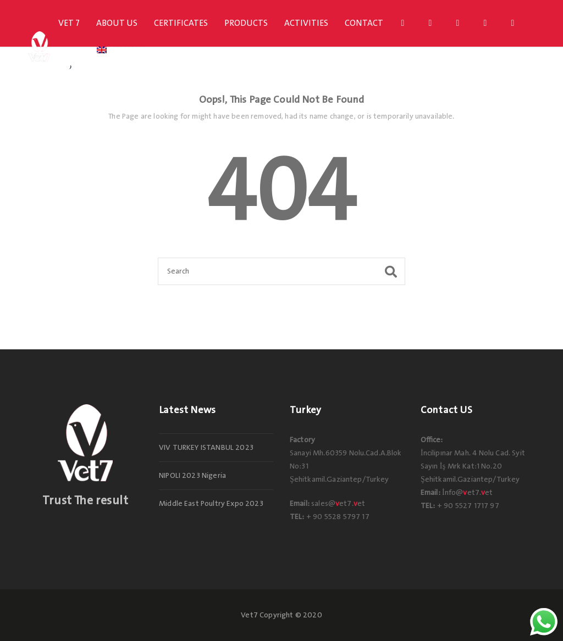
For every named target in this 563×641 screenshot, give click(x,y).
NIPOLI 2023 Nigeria (192, 476)
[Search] (281, 271)
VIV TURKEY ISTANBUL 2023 (206, 448)
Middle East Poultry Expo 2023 (211, 504)
